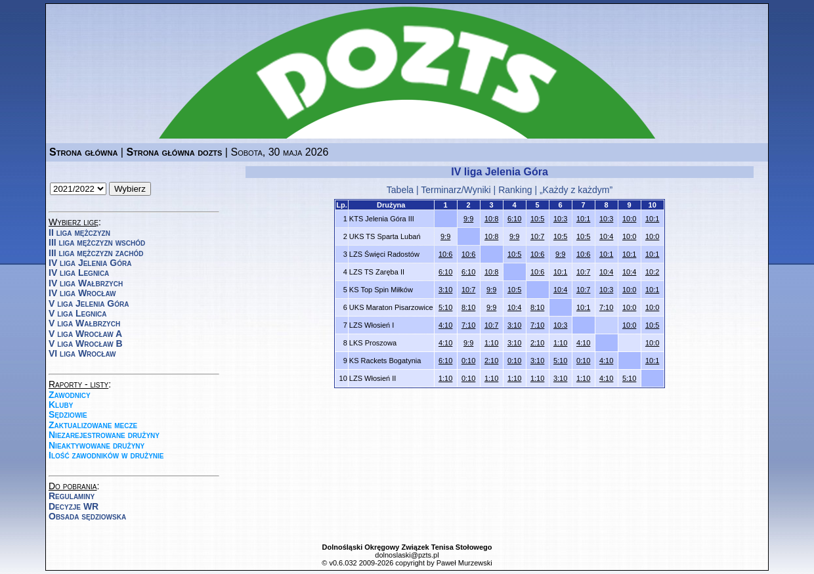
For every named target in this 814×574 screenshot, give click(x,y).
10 (652, 205)
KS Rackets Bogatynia (385, 360)
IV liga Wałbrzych (86, 283)
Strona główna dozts (174, 152)
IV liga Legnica (79, 272)
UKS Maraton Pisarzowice (391, 307)
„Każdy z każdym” (576, 190)
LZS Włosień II (372, 378)
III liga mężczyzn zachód (96, 253)
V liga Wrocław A (85, 333)
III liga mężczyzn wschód (97, 242)
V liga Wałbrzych (84, 323)
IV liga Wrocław (82, 293)
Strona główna (83, 152)
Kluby (61, 404)
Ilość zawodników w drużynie (106, 455)
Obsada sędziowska (87, 516)
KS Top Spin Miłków (381, 290)
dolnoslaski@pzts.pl (407, 555)
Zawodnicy (70, 394)
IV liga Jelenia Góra (90, 262)
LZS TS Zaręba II (376, 272)
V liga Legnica (77, 313)
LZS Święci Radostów (384, 254)
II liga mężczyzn (79, 232)
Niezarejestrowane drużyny (104, 435)
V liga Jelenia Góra (89, 303)
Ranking (515, 190)
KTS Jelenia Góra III (381, 219)
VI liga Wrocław (82, 353)
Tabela (400, 190)
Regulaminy (72, 496)
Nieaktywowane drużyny (96, 445)
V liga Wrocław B (86, 343)
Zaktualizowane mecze (93, 425)
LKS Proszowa (372, 343)
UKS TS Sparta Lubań (385, 236)
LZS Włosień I (371, 325)
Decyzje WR (73, 506)
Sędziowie (68, 414)
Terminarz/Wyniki (455, 190)
